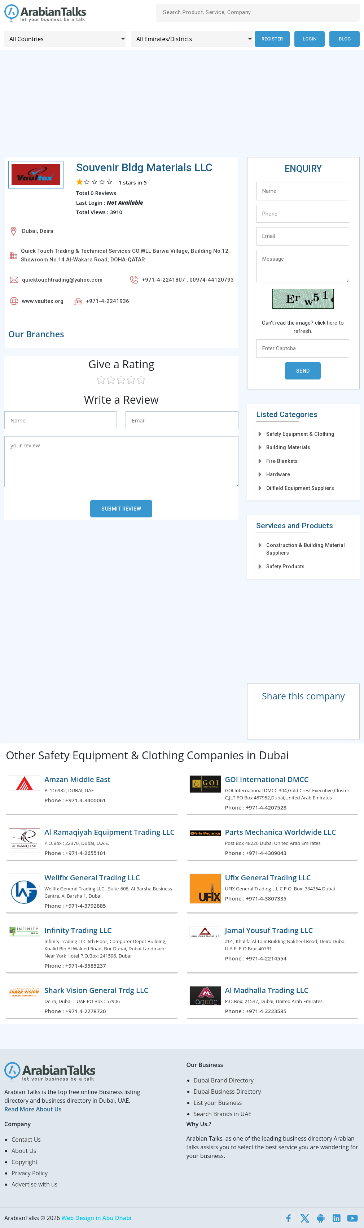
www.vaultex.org (42, 301)
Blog (345, 39)
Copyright (25, 1162)
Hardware (278, 474)
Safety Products (285, 566)
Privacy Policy (30, 1173)
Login (309, 39)
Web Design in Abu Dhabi (96, 1218)
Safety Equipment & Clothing (300, 434)
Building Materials (288, 447)
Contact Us (26, 1140)
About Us (24, 1151)
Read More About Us (32, 1109)
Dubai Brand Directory (224, 1080)
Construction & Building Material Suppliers (305, 548)
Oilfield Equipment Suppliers (300, 488)
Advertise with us (34, 1184)
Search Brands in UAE (223, 1114)
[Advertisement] (182, 106)
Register (271, 39)
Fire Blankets (282, 461)
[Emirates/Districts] (191, 39)
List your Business (218, 1103)
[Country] (65, 39)
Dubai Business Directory (227, 1091)
